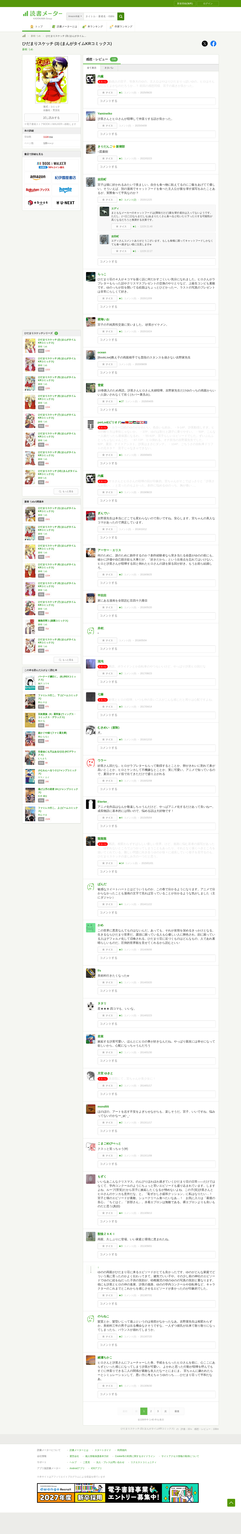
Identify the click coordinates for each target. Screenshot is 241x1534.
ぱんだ (102, 884)
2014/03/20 (146, 982)
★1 (120, 92)
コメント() (130, 92)
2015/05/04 (146, 818)
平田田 (102, 595)
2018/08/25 (146, 574)
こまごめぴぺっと (109, 1143)
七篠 (100, 694)
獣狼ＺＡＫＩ (106, 1234)
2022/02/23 (146, 158)
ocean (102, 352)
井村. (101, 628)
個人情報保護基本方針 (97, 1456)
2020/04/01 (146, 455)
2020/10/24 (146, 331)
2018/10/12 (141, 529)
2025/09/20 (146, 92)
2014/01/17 (146, 1085)
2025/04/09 (141, 125)
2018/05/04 (141, 640)
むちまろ (42, 758)
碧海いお (103, 319)
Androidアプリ (77, 1468)
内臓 (100, 76)
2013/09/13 (146, 1213)
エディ (115, 208)
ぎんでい (103, 513)
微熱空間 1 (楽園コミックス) (53, 620)
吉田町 (102, 179)
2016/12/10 (146, 739)
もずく (102, 1176)
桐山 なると (43, 736)
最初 (125, 1411)
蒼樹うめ (42, 478)
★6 (120, 1385)
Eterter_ (103, 801)
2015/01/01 (147, 863)
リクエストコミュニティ (144, 1462)
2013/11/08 (146, 1155)
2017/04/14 (146, 707)
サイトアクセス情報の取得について (180, 1456)
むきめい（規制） (109, 727)
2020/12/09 (146, 298)
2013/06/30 (146, 1386)
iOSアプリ (96, 1468)
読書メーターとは (79, 1450)
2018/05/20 (146, 607)
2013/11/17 (146, 1122)
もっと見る (66, 491)
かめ (100, 925)
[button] (120, 16)
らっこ (102, 274)
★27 (121, 401)
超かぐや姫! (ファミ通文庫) (52, 733)
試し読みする (51, 117)
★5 (120, 739)
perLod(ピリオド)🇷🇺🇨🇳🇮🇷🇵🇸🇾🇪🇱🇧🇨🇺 (122, 422)
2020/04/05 (147, 401)
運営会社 (74, 1456)
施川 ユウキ (43, 683)
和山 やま (42, 702)
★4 (120, 817)
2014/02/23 (146, 1015)
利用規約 (122, 1450)
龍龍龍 (102, 838)
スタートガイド (103, 1450)
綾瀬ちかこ (105, 1357)
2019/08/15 (146, 492)
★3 (120, 492)
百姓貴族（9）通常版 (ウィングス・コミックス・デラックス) (57, 716)
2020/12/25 (146, 200)
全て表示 (91, 67)
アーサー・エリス (109, 550)
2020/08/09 (141, 364)
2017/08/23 (146, 673)
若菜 (100, 1036)
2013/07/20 (146, 1336)
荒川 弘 (41, 721)
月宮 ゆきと (105, 1073)
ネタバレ (109, 67)
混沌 (100, 661)
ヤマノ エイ (43, 777)
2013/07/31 (146, 1295)
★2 (120, 199)
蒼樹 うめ (36, 36)
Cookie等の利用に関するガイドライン (135, 1456)
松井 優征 (42, 796)
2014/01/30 (146, 1052)
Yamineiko (105, 113)
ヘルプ (73, 1462)
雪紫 (100, 385)
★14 (121, 863)
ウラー (102, 760)
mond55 (103, 1106)
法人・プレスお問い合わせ (110, 1462)
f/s (99, 970)
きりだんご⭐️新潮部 (111, 146)
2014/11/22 (146, 904)
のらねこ (103, 1316)
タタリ (102, 1003)
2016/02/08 (146, 781)
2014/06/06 (146, 949)
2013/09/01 (146, 1246)
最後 (177, 1411)
